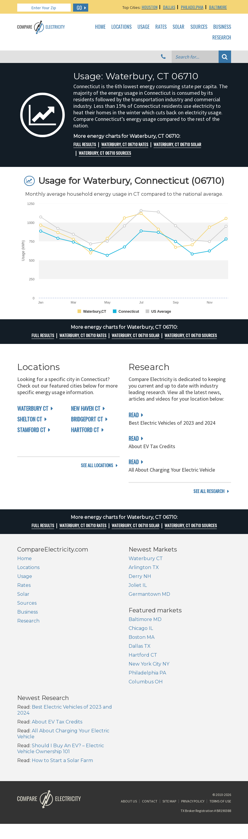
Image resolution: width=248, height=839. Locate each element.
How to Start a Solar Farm (173, 709)
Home (100, 27)
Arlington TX (144, 574)
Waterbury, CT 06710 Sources (105, 153)
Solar (178, 27)
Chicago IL (29, 665)
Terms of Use (220, 761)
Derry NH (140, 583)
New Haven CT (85, 408)
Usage (143, 27)
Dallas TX (28, 682)
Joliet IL (138, 592)
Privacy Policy (192, 761)
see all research (209, 498)
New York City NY (37, 700)
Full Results (84, 144)
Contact (149, 761)
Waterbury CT (32, 408)
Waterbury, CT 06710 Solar (177, 144)
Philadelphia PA (36, 709)
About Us (129, 761)
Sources (198, 27)
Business (222, 27)
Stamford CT (31, 429)
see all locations (97, 498)
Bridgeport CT (87, 419)
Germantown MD (149, 601)
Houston (149, 7)
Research (221, 37)
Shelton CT (29, 419)
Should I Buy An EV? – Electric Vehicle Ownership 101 (172, 697)
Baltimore (218, 7)
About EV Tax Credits (168, 671)
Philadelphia (192, 7)
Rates (161, 27)
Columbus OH (34, 718)
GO (79, 7)
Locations (121, 27)
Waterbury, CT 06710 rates (124, 144)
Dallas (169, 7)
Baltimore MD (33, 656)
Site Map (169, 761)
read (134, 415)
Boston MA (30, 674)
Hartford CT (85, 429)
